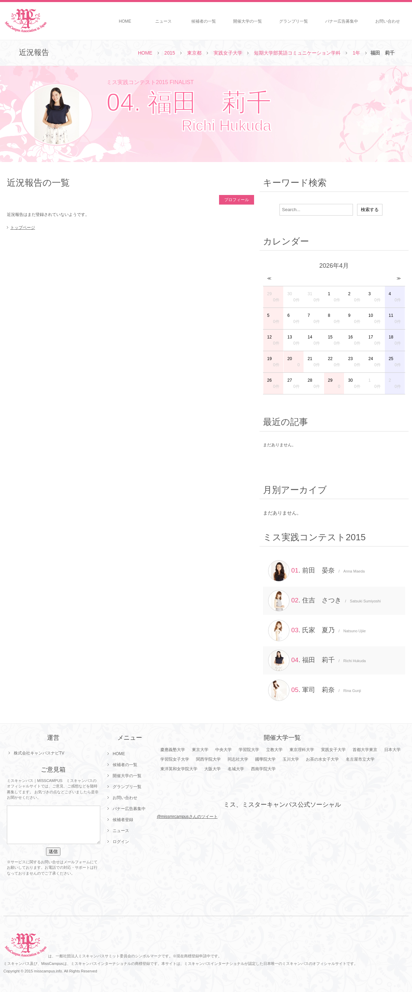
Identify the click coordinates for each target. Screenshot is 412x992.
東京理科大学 (301, 749)
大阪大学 (212, 768)
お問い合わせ (387, 21)
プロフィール (236, 199)
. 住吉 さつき (324, 600)
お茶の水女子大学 (322, 759)
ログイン (121, 841)
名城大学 (236, 768)
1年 (356, 53)
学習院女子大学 (174, 759)
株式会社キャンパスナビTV (39, 753)
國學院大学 (265, 759)
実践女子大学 (228, 53)
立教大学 (274, 749)
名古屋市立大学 (360, 759)
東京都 (194, 53)
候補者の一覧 (203, 21)
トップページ (22, 227)
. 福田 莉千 (317, 660)
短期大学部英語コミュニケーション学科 (297, 53)
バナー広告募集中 (341, 21)
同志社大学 (238, 759)
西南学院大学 (263, 768)
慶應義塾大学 (172, 749)
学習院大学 (249, 749)
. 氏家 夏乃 (317, 630)
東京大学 (200, 749)
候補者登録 (123, 819)
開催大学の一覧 (247, 21)
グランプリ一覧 (293, 21)
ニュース (163, 21)
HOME (125, 21)
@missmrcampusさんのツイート (187, 817)
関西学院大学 (208, 759)
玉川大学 (291, 759)
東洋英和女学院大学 (178, 768)
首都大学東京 (365, 749)
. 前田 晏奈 (316, 570)
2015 (169, 53)
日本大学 (392, 749)
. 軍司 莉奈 (314, 690)
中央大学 (223, 749)
